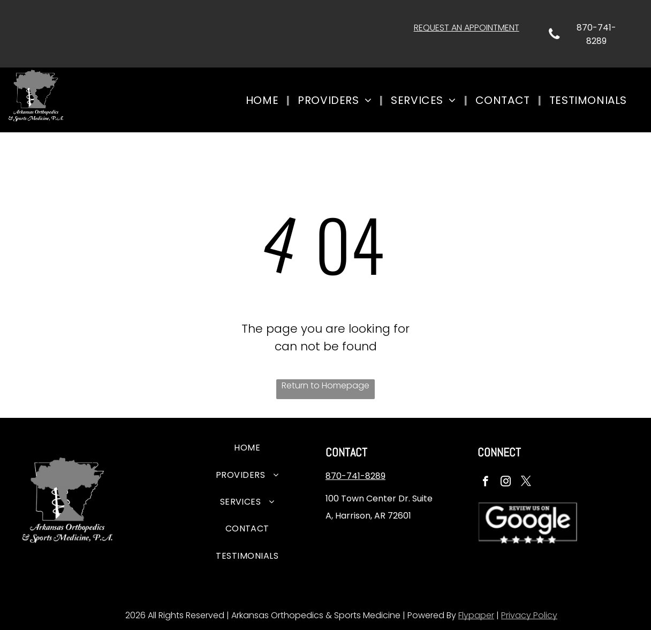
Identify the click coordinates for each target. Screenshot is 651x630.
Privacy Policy (529, 615)
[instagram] (505, 483)
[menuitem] (264, 100)
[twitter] (526, 483)
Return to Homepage (325, 385)
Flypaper (476, 615)
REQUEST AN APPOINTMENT (466, 27)
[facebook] (485, 483)
